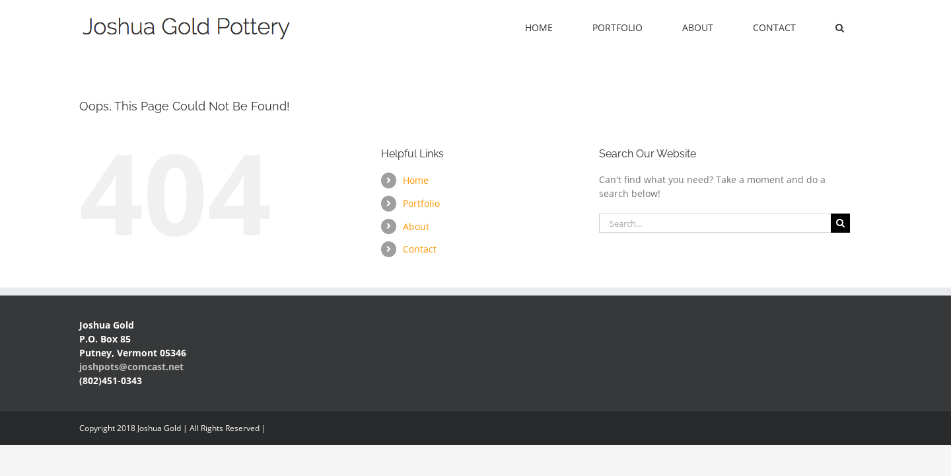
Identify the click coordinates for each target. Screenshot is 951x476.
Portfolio (421, 203)
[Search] (840, 223)
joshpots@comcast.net (131, 366)
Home (416, 180)
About (416, 226)
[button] (856, 28)
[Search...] (715, 223)
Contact (420, 249)
